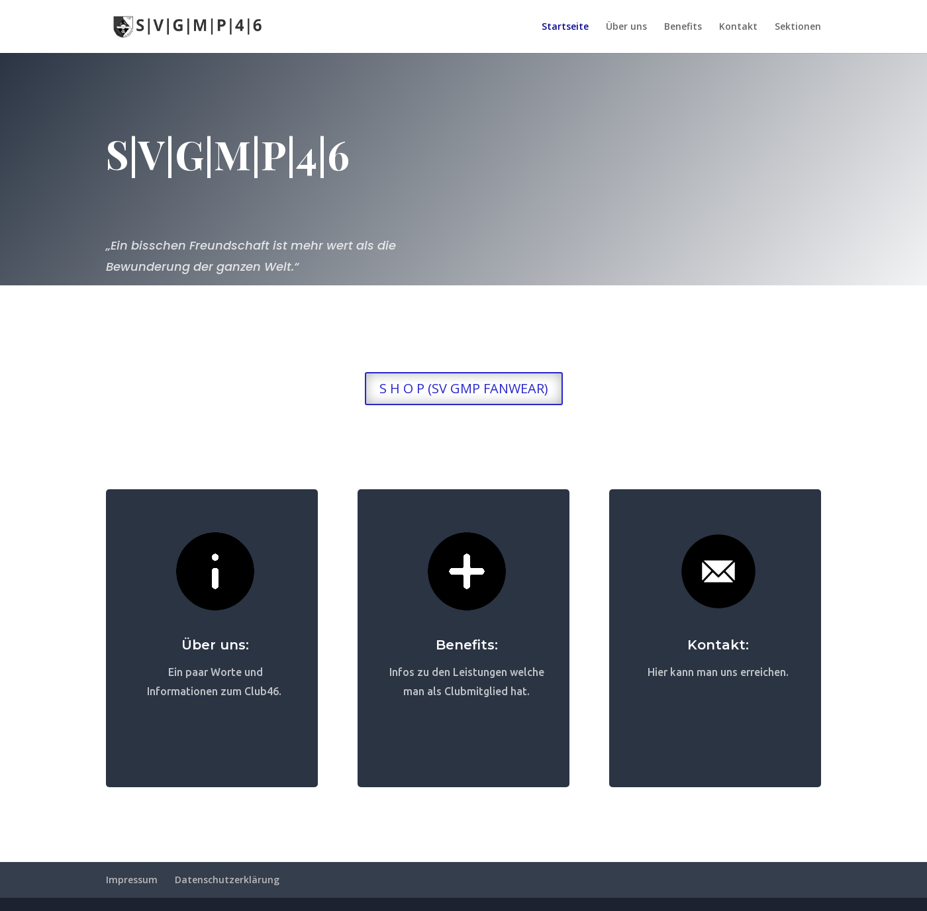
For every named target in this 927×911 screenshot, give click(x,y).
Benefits (683, 27)
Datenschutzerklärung (227, 879)
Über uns (626, 27)
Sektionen (798, 27)
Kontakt (738, 27)
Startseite (565, 27)
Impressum (132, 879)
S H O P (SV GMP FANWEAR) (463, 388)
